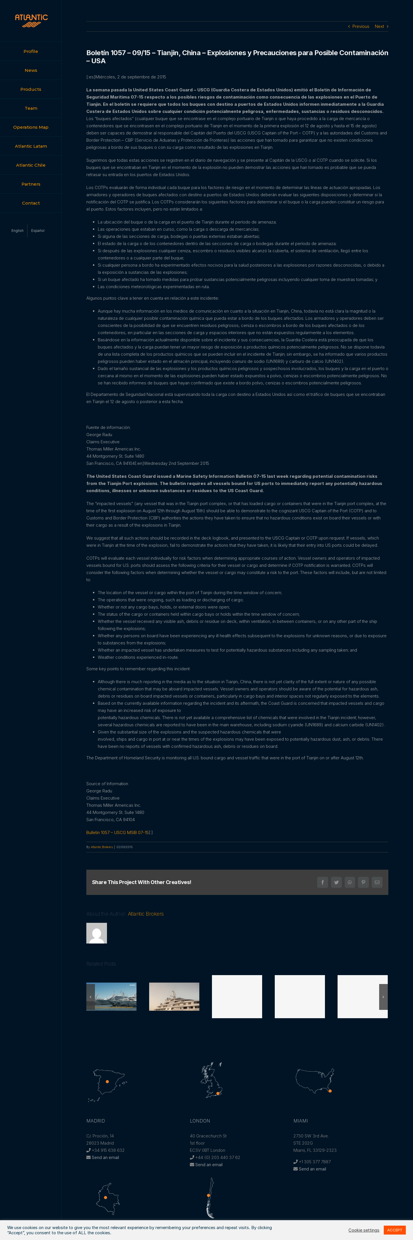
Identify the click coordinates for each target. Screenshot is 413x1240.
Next (379, 26)
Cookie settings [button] (363, 1230)
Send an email (105, 1157)
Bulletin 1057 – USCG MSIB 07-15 (117, 832)
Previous (360, 26)
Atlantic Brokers (102, 847)
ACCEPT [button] (394, 1230)
